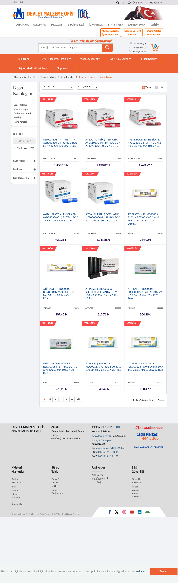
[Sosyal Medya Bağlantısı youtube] (132, 513)
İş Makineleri (148, 58)
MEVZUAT (57, 25)
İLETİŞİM (154, 25)
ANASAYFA (22, 25)
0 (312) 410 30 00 (111, 427)
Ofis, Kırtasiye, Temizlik (56, 58)
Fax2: (95, 456)
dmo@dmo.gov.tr (101, 436)
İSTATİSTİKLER (115, 25)
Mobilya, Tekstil (90, 58)
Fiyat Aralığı (19, 161)
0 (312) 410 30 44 (108, 452)
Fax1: (95, 452)
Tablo (146, 87)
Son (78, 399)
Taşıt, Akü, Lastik (120, 58)
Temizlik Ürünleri (48, 77)
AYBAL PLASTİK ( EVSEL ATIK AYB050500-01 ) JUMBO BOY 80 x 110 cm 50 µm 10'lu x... (102, 217)
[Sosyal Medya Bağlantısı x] (117, 513)
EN (21, 2)
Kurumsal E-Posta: (102, 431)
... (72, 399)
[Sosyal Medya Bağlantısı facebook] (109, 513)
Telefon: (96, 427)
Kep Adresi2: (99, 444)
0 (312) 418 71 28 (108, 456)
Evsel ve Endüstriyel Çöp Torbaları (95, 77)
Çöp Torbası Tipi (21, 178)
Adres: (55, 427)
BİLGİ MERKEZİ (76, 25)
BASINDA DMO (136, 25)
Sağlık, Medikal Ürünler (33, 68)
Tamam (163, 571)
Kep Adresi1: (119, 436)
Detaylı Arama (138, 52)
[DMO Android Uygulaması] (147, 513)
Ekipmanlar (64, 68)
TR (15, 2)
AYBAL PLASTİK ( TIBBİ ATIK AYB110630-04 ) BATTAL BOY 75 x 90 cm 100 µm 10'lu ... (102, 142)
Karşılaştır (138, 48)
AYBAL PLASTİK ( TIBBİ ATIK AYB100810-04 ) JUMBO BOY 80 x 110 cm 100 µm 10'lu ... (60, 142)
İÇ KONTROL (95, 25)
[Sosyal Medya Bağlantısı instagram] (124, 513)
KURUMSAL (40, 25)
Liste (159, 87)
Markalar (17, 169)
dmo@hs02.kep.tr (101, 440)
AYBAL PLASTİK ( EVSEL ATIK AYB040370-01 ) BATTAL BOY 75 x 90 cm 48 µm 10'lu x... (60, 217)
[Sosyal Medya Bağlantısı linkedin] (139, 513)
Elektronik (25, 58)
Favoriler (138, 44)
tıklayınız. (141, 571)
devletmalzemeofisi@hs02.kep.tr (110, 448)
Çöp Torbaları (67, 77)
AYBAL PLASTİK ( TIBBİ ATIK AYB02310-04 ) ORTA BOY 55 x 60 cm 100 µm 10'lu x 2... (144, 142)
